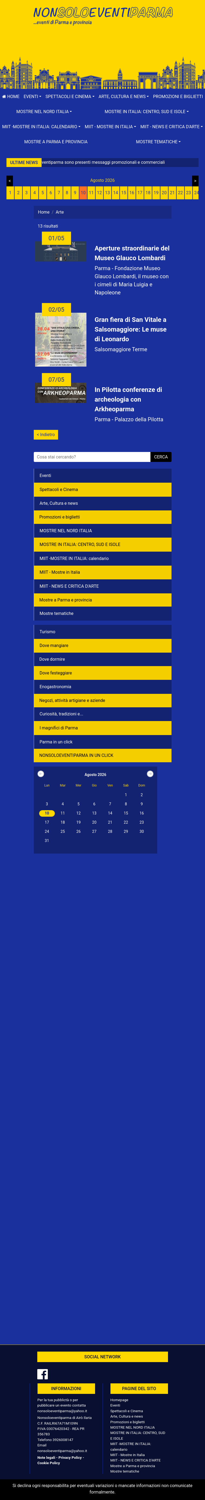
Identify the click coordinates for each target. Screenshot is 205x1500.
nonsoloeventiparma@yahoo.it (62, 1411)
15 (123, 192)
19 (156, 192)
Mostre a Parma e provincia (56, 141)
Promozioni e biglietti (178, 96)
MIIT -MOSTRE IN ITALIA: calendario (74, 558)
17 (139, 192)
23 (188, 192)
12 (99, 192)
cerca (161, 457)
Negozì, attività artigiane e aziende (72, 700)
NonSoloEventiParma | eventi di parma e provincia (103, 15)
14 (115, 192)
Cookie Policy (49, 1463)
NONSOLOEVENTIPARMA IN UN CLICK (76, 755)
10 (83, 192)
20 (164, 192)
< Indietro (46, 434)
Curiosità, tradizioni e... (61, 713)
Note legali (46, 1457)
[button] (32, 96)
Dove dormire (52, 659)
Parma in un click (56, 741)
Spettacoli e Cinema (59, 489)
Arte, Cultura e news (59, 503)
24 (196, 192)
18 (148, 192)
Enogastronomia (55, 686)
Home (10, 96)
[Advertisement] (103, 46)
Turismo (47, 631)
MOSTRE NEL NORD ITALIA (66, 530)
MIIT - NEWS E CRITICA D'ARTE (69, 586)
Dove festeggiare (56, 673)
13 (107, 192)
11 (91, 192)
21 (172, 192)
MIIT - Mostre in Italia (60, 572)
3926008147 (63, 1440)
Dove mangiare (54, 645)
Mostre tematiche (57, 613)
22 (180, 192)
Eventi (45, 475)
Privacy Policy (70, 1457)
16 (131, 192)
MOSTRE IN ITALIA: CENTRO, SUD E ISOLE (80, 544)
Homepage (119, 1400)
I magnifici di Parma (59, 727)
